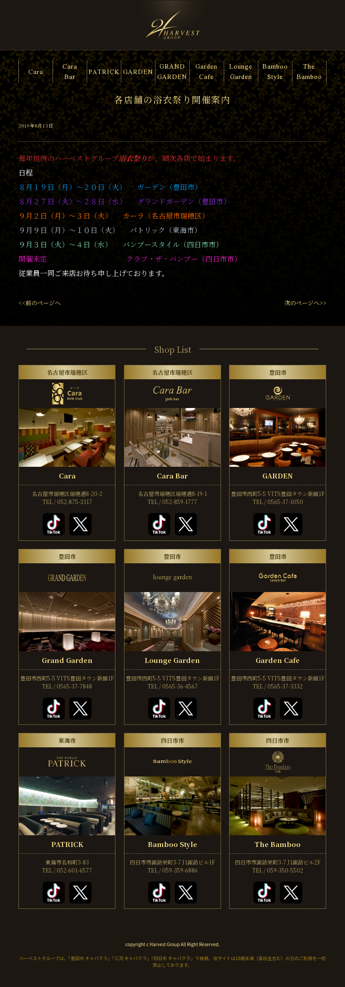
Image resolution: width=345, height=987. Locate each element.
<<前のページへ (39, 302)
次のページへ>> (305, 302)
